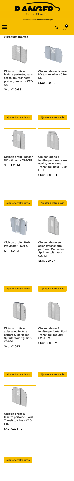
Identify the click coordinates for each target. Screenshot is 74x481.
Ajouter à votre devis (18, 117)
